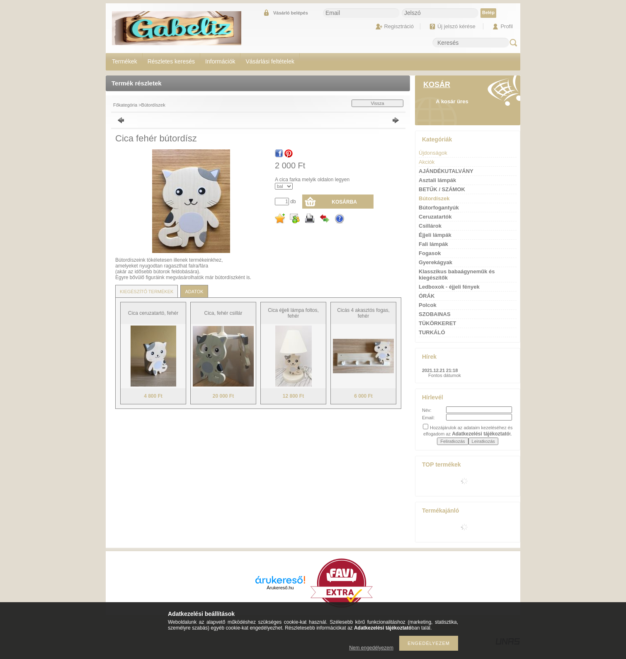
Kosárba (344, 202)
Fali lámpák (433, 244)
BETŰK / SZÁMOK (442, 189)
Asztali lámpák (437, 180)
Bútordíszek (153, 104)
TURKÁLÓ (432, 332)
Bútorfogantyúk (439, 207)
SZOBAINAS (435, 314)
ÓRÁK (426, 296)
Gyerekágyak (435, 262)
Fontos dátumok (444, 375)
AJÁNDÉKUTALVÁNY (446, 171)
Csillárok (430, 226)
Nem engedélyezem (371, 648)
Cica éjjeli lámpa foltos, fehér (293, 313)
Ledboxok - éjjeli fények (449, 287)
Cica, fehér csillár (223, 313)
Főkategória (125, 104)
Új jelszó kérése (456, 26)
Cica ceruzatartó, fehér (153, 313)
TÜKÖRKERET (437, 323)
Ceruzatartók (435, 217)
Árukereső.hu (280, 587)
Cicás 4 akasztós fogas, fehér (363, 313)
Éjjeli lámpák (435, 235)
